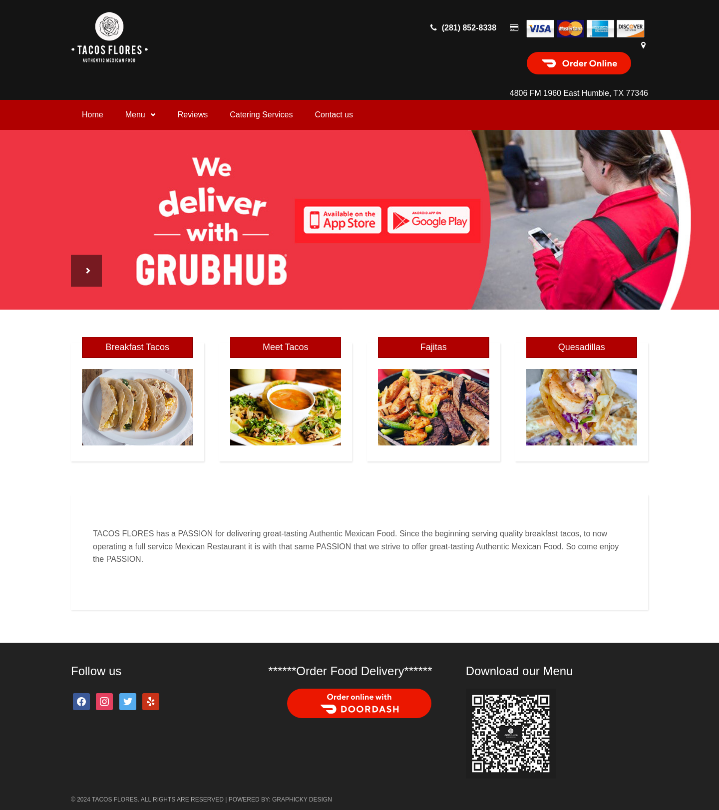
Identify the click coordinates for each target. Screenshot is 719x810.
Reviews (193, 114)
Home (92, 114)
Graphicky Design (302, 799)
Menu (140, 114)
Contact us (334, 114)
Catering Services (261, 114)
